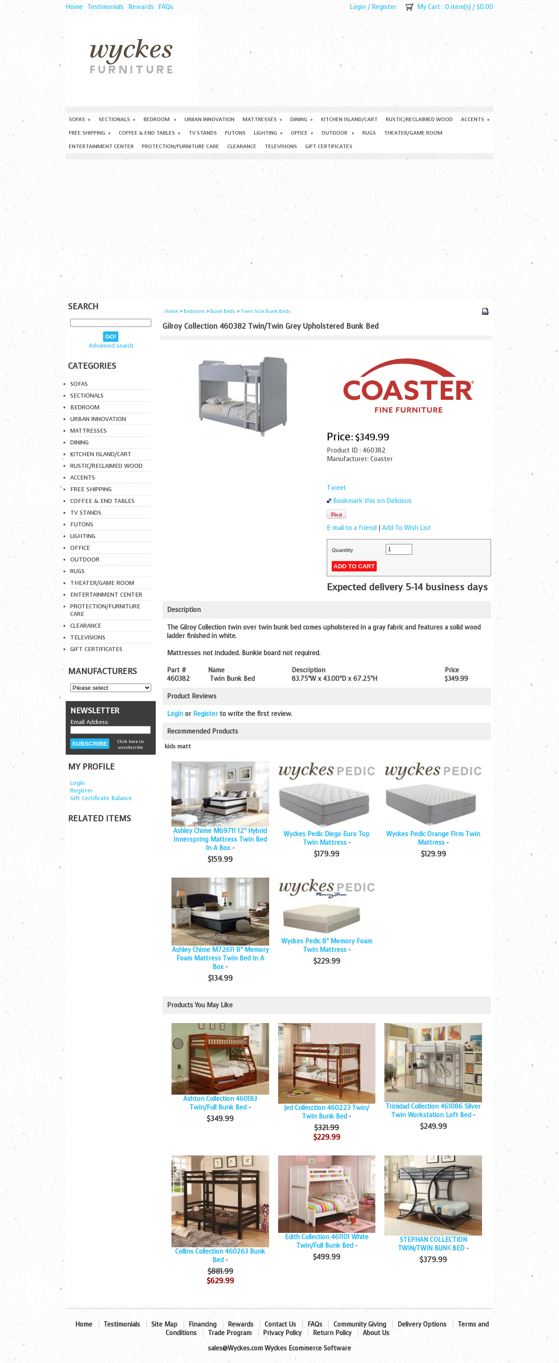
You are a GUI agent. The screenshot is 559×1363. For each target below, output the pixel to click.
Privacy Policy (282, 1333)
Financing (202, 1324)
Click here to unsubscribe (130, 744)
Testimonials (105, 7)
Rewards (141, 7)
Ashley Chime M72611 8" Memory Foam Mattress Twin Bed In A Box (220, 958)
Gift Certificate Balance (101, 798)
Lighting (268, 132)
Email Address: (89, 722)
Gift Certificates (328, 146)
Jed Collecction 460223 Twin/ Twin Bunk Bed (326, 1112)
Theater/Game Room (413, 132)
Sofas (79, 119)
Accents (475, 119)
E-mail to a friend (352, 528)
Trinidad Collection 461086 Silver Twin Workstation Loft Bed (433, 1110)
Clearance (242, 146)
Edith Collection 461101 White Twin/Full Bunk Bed (327, 1241)
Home (74, 7)
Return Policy (332, 1333)
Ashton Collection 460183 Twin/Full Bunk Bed (220, 1103)
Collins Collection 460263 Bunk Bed (220, 1255)
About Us (376, 1333)
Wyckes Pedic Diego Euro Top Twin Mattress (327, 838)
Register (384, 7)
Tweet (336, 488)
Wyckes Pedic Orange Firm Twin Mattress (433, 838)
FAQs (165, 7)
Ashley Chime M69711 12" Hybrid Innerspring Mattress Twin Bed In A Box (220, 839)
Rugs (369, 132)
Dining (301, 119)
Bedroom (160, 119)
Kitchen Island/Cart (349, 119)
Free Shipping (90, 132)
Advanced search (111, 345)
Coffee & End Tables (149, 132)
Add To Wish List (406, 528)
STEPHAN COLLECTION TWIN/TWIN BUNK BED (432, 1244)
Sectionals (117, 119)
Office (302, 132)
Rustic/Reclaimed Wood (419, 119)
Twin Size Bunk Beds (266, 311)
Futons (235, 132)
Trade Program (230, 1333)
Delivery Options (421, 1324)
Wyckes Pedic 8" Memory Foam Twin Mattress (326, 945)
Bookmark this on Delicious (372, 501)
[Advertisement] (279, 227)
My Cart (428, 7)
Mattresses (262, 119)
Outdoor (337, 132)
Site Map (164, 1324)
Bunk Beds (222, 311)
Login (358, 7)
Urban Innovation (209, 119)
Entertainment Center (101, 146)
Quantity (342, 550)
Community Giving (360, 1324)
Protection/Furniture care (180, 146)
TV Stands (203, 132)
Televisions (281, 146)
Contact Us (280, 1324)
